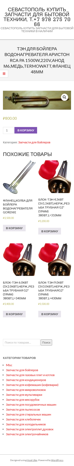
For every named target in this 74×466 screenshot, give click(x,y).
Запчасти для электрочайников (27, 434)
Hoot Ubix (32, 460)
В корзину (25, 130)
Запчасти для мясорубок (22, 399)
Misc (9, 365)
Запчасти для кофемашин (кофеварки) (32, 385)
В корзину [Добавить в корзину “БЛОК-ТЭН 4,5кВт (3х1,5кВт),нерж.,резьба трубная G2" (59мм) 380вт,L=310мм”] (49, 231)
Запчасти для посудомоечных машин (31, 404)
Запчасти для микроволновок (26, 389)
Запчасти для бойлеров (34, 142)
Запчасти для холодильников (26, 424)
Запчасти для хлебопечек (23, 419)
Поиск (46, 342)
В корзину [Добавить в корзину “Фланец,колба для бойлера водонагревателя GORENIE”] (14, 228)
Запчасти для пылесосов (23, 409)
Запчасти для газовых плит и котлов (30, 375)
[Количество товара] (8, 130)
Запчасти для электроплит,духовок (29, 429)
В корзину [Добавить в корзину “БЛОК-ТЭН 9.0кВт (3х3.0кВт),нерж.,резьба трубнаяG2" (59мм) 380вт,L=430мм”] (49, 314)
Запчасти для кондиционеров (26, 380)
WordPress (57, 460)
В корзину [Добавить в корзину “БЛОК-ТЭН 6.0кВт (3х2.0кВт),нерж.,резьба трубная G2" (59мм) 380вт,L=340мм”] (14, 314)
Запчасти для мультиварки (24, 394)
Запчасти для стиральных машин (28, 414)
